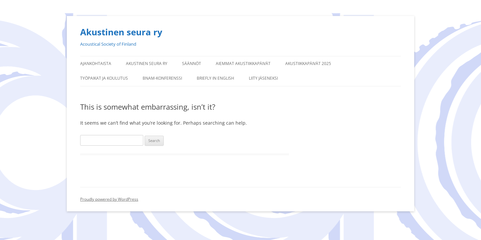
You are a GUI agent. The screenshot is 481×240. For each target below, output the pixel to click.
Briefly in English (215, 78)
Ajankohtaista (95, 63)
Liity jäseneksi (263, 78)
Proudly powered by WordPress (109, 199)
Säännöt (191, 63)
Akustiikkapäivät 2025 (308, 63)
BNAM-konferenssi (162, 78)
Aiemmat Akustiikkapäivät (243, 63)
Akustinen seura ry (121, 32)
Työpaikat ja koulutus (104, 78)
